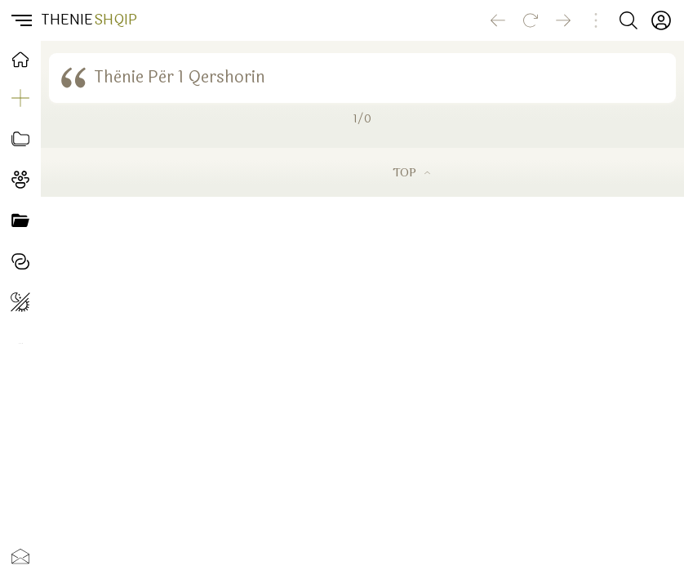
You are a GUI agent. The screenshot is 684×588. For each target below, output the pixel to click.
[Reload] (530, 20)
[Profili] (661, 20)
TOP (411, 172)
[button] (20, 20)
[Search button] (628, 20)
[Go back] (498, 20)
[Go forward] (563, 20)
